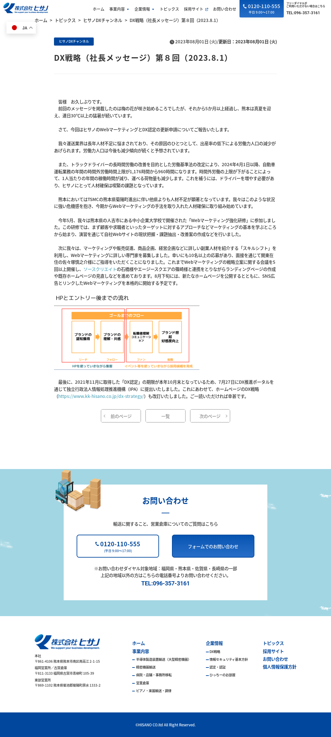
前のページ (121, 416)
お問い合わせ (224, 9)
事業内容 (117, 9)
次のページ (209, 416)
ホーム (98, 9)
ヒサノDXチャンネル (102, 20)
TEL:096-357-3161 (303, 13)
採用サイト (193, 9)
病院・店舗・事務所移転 (153, 674)
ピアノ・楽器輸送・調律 (153, 690)
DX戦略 (214, 651)
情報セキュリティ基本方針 (228, 659)
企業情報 (142, 9)
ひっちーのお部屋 (222, 674)
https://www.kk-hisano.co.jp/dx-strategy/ (101, 396)
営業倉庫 (142, 682)
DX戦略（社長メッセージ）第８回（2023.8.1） (175, 20)
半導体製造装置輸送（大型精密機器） (163, 659)
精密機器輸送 (145, 667)
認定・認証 (217, 667)
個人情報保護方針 (279, 666)
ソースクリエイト (100, 269)
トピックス (169, 9)
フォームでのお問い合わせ (213, 546)
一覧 (165, 416)
